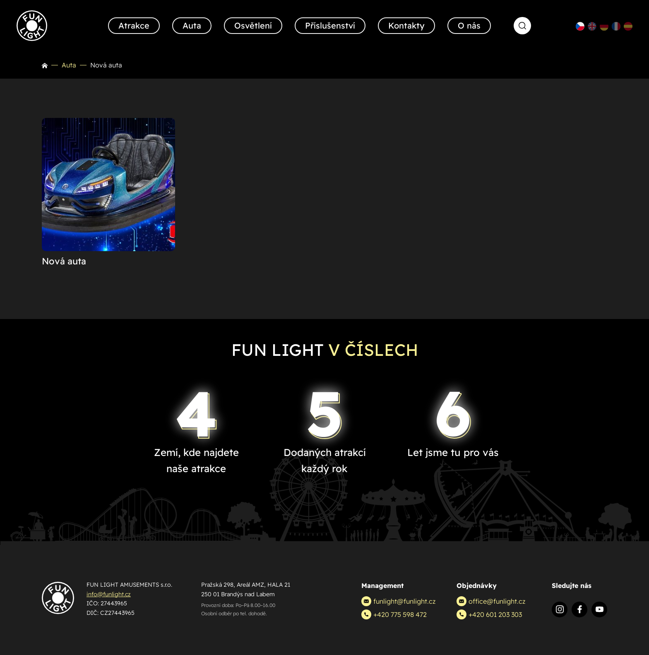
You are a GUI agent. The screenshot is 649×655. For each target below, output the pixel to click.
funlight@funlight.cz (398, 601)
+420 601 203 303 (489, 614)
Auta (69, 65)
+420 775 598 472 (394, 614)
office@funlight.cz (491, 601)
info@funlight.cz (109, 594)
